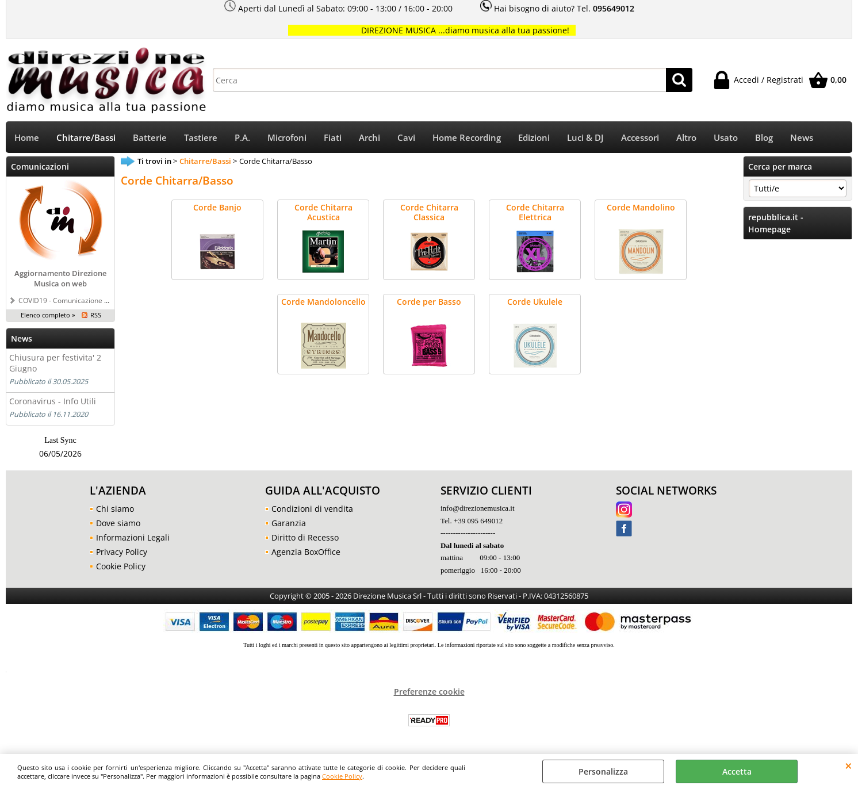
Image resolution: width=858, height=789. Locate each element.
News (801, 138)
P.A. (242, 138)
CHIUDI (848, 765)
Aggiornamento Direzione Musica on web (60, 278)
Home (26, 138)
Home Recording (466, 138)
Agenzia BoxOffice (305, 551)
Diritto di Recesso (305, 537)
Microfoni (287, 138)
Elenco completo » (48, 315)
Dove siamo (118, 523)
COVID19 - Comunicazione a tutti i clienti (82, 300)
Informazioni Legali (133, 537)
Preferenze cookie (429, 691)
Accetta (737, 771)
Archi (369, 138)
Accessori (640, 138)
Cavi (406, 138)
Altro (686, 138)
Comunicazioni (40, 166)
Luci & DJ (585, 138)
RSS (95, 315)
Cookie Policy (342, 776)
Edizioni (534, 138)
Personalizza (603, 771)
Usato (726, 138)
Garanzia (288, 523)
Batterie (150, 138)
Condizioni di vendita (312, 508)
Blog (764, 138)
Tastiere (200, 138)
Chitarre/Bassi (86, 138)
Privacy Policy (121, 551)
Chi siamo (115, 508)
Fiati (333, 138)
